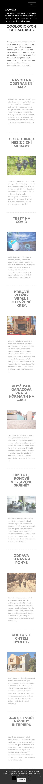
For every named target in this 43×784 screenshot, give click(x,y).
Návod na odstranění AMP (21, 85)
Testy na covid (21, 221)
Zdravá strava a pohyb (21, 560)
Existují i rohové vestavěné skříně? (21, 481)
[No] (40, 777)
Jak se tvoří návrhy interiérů (21, 723)
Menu (32, 5)
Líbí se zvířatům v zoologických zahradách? (21, 24)
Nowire (10, 10)
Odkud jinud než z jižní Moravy (21, 144)
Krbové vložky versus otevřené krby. (21, 300)
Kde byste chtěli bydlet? (21, 640)
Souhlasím (22, 780)
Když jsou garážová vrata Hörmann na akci (21, 394)
